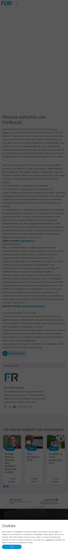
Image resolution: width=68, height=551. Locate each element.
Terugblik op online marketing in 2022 (55, 458)
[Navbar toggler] (65, 3)
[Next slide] (7, 486)
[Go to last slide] (4, 486)
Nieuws (10, 448)
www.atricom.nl (27, 241)
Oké (11, 547)
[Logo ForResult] (16, 3)
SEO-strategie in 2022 (33, 457)
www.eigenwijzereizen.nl (33, 306)
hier (29, 537)
